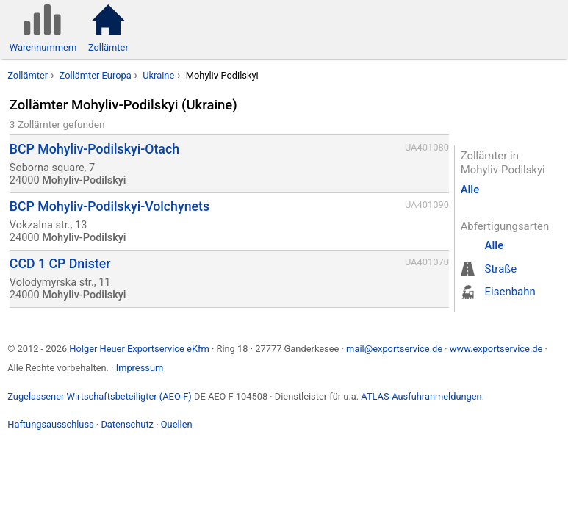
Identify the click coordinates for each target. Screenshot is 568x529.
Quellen (177, 424)
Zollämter (27, 75)
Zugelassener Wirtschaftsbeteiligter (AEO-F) (99, 396)
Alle (470, 189)
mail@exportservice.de (394, 348)
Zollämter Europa (96, 75)
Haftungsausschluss (50, 424)
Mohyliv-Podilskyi (222, 75)
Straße (501, 269)
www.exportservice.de (496, 348)
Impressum (140, 367)
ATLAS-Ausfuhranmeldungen (421, 396)
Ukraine (158, 75)
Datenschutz (127, 424)
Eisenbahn (510, 291)
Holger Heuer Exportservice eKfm (139, 348)
